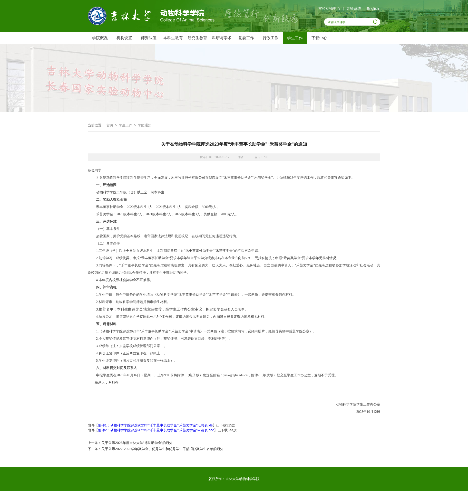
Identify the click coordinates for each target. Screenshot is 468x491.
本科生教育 (173, 38)
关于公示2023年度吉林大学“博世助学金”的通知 (137, 443)
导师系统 (353, 8)
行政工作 (270, 38)
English (373, 8)
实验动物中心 (329, 8)
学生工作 (295, 38)
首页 (110, 125)
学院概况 (100, 38)
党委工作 (246, 38)
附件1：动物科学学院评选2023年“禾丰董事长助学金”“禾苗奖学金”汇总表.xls (155, 425)
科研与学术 (222, 38)
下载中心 (319, 38)
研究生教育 (197, 38)
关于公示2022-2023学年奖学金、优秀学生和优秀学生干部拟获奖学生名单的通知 (162, 449)
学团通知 (144, 125)
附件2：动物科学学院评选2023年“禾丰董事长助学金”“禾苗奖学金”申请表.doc (156, 430)
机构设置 (124, 38)
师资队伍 (148, 38)
